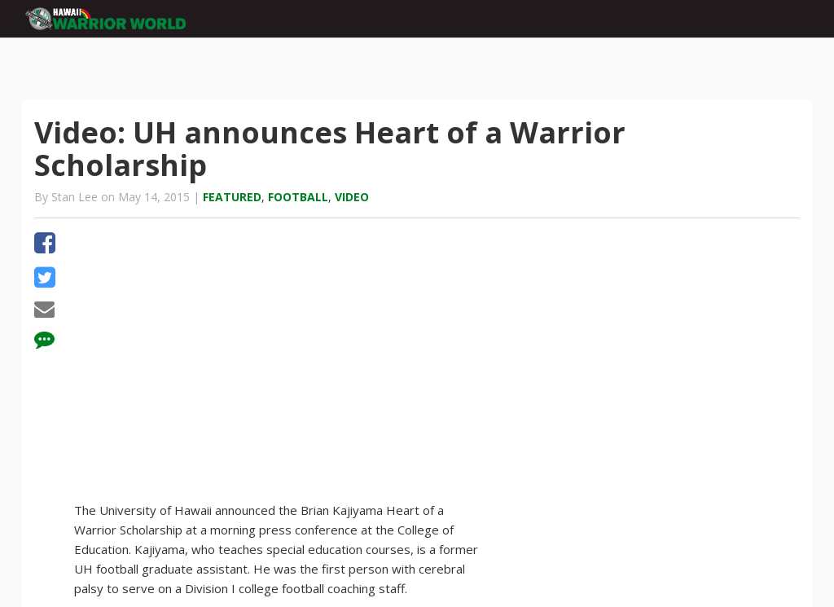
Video (352, 197)
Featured (232, 197)
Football (298, 197)
